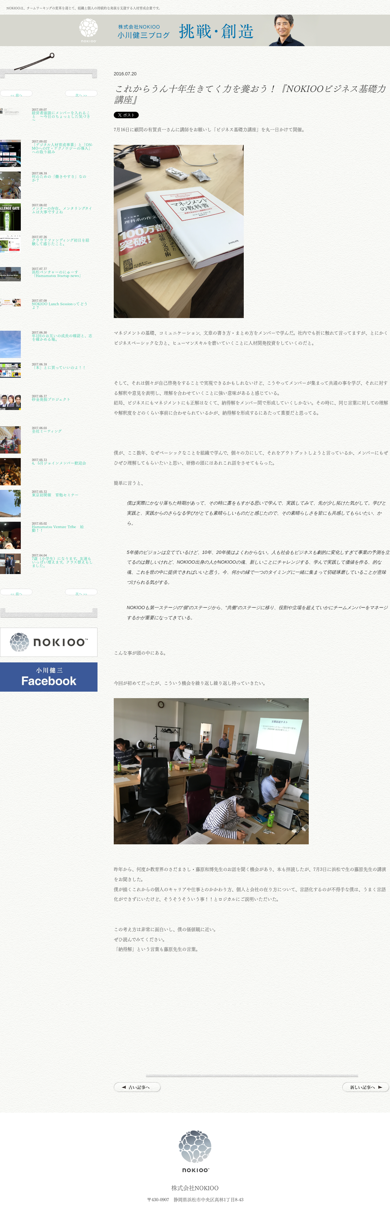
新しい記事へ (366, 1087)
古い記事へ (138, 1087)
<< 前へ (16, 95)
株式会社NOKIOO (195, 1151)
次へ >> (81, 95)
